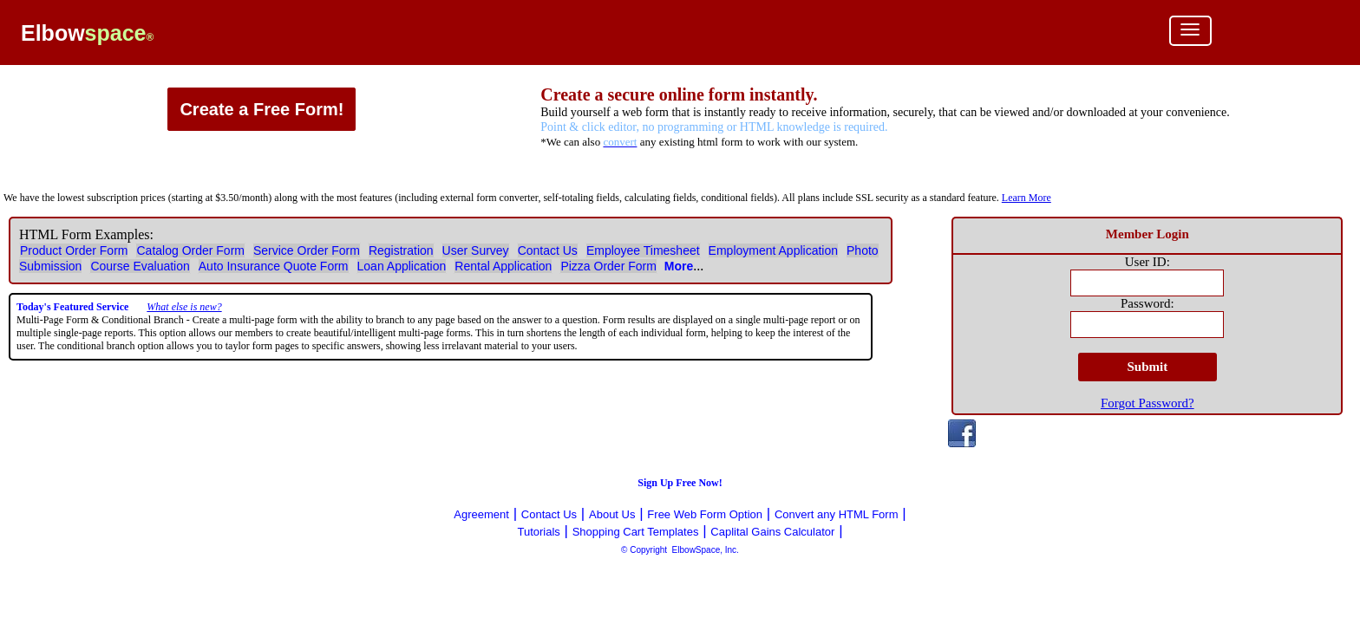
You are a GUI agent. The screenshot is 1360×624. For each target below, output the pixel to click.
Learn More (1026, 198)
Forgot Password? (1147, 403)
